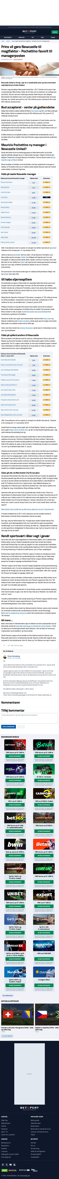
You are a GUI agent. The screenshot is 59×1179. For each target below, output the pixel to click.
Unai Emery (4, 197)
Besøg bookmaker (15, 756)
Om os (33, 1145)
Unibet (54, 248)
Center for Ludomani (8, 1134)
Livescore (4, 1151)
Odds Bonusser (36, 1123)
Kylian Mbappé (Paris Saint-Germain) (11, 415)
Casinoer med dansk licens (39, 1132)
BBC (42, 111)
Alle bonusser (8, 995)
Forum (53, 37)
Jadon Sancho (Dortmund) (8, 405)
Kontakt (33, 1142)
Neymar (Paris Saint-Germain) (9, 410)
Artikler (8, 41)
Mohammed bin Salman (8, 242)
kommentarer (18, 59)
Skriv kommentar (9, 727)
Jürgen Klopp (4, 237)
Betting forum (6, 1142)
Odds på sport (5, 1123)
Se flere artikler (7, 1036)
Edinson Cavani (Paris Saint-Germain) (12, 365)
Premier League (18, 645)
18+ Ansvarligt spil (23, 1175)
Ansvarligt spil (6, 1157)
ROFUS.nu (26, 27)
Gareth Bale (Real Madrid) (8, 360)
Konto (55, 32)
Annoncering (35, 1148)
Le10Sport (14, 160)
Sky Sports (35, 111)
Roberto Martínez (6, 217)
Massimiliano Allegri (6, 202)
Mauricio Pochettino (6, 182)
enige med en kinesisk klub (18, 430)
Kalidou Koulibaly (24, 321)
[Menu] (2, 32)
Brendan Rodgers (6, 222)
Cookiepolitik (35, 1157)
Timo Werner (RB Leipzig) (8, 375)
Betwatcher (5, 1145)
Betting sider (35, 1120)
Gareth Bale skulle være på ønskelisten (35, 312)
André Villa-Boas (5, 192)
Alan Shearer (4, 232)
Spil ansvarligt (13, 27)
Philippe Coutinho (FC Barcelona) (10, 380)
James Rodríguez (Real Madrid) (9, 370)
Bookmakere (8, 37)
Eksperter (4, 1129)
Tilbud (33, 1134)
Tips (32, 37)
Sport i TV (4, 1132)
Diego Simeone (5, 212)
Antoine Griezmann (26, 328)
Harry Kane (47, 319)
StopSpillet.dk (48, 27)
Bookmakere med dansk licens (41, 1129)
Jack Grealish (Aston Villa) (8, 390)
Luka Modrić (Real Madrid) (8, 395)
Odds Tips (4, 1120)
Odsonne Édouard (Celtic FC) (9, 385)
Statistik (4, 1148)
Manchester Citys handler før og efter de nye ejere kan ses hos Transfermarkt (27, 509)
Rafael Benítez (5, 187)
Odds (42, 37)
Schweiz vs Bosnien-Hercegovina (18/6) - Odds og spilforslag (17, 1028)
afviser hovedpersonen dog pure (15, 613)
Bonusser (21, 37)
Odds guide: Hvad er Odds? (10, 1154)
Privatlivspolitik (36, 1154)
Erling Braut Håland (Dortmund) (10, 400)
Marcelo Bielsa (5, 207)
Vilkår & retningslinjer (38, 1151)
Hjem (3, 41)
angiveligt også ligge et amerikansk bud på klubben (33, 626)
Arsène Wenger (5, 227)
